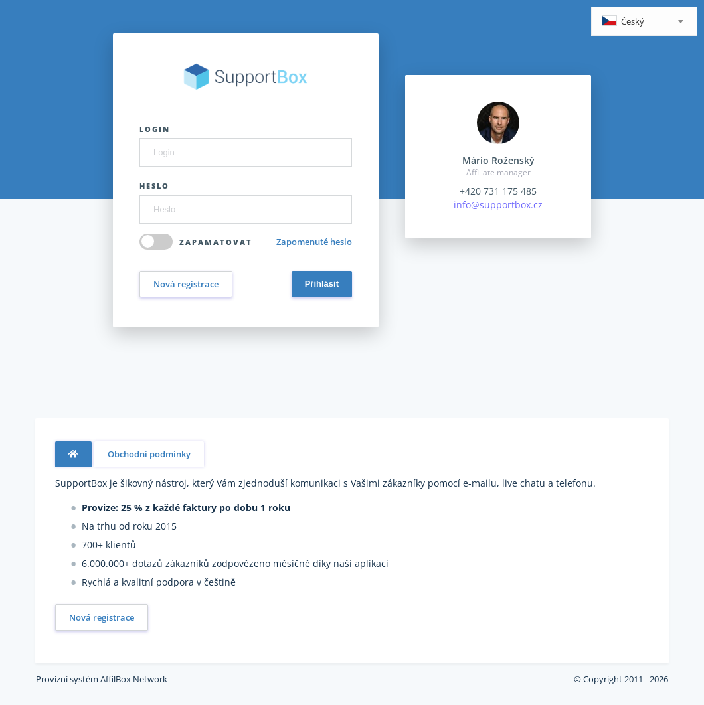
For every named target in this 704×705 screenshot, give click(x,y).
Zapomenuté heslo (314, 242)
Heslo (154, 186)
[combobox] (644, 21)
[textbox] (644, 22)
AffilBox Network (133, 679)
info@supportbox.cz (498, 204)
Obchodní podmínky (149, 454)
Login (154, 129)
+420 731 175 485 (498, 191)
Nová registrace (186, 284)
